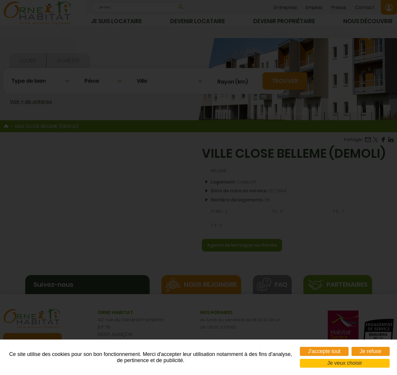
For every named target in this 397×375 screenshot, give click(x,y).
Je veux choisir (344, 363)
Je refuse (370, 351)
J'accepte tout (324, 351)
